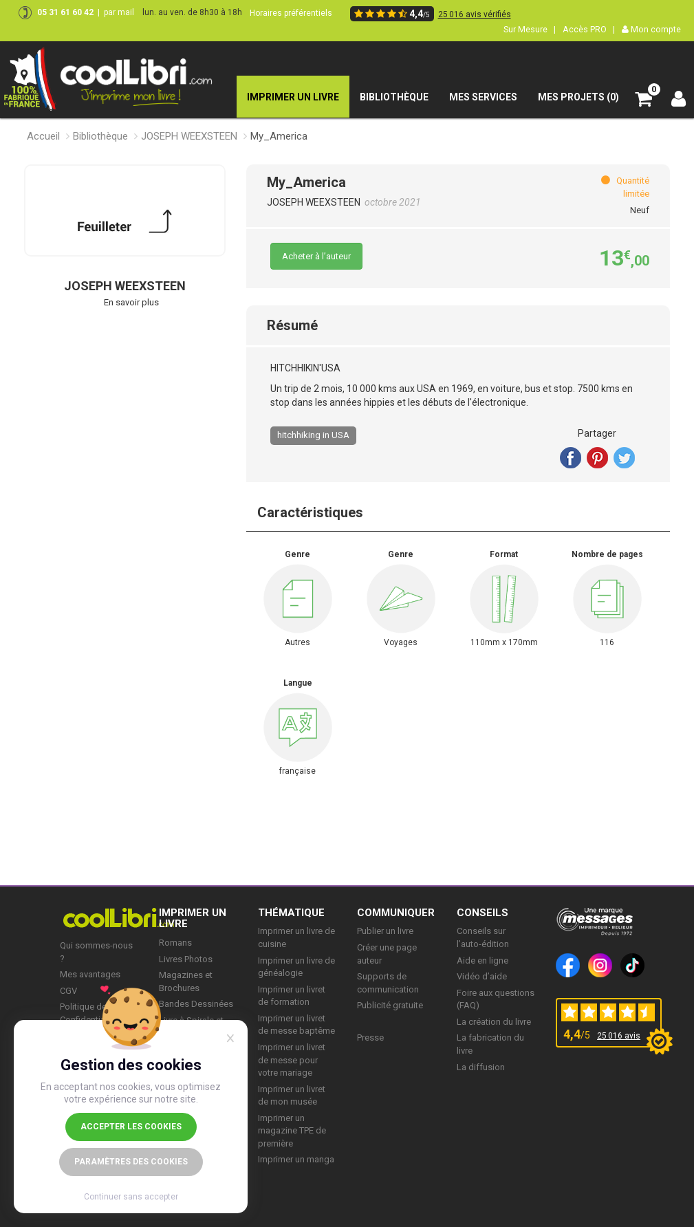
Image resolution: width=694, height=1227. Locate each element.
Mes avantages (90, 974)
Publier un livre (385, 931)
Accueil (43, 136)
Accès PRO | (589, 29)
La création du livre (494, 1022)
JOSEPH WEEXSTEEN (189, 136)
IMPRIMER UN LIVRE (192, 918)
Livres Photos (186, 959)
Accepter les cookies (131, 1126)
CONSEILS (482, 912)
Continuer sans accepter (131, 1197)
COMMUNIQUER (396, 912)
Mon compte (651, 29)
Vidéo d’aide (482, 976)
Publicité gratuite (390, 1005)
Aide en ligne (482, 960)
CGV (68, 991)
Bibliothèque (100, 136)
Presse (370, 1037)
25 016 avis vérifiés (474, 14)
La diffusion (481, 1067)
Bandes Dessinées (196, 1004)
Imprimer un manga (296, 1159)
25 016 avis (618, 1036)
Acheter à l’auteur (316, 256)
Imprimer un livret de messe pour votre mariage (291, 1060)
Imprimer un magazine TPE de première (292, 1131)
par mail (119, 12)
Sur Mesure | (529, 29)
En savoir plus (131, 302)
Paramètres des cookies (131, 1161)
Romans (175, 942)
